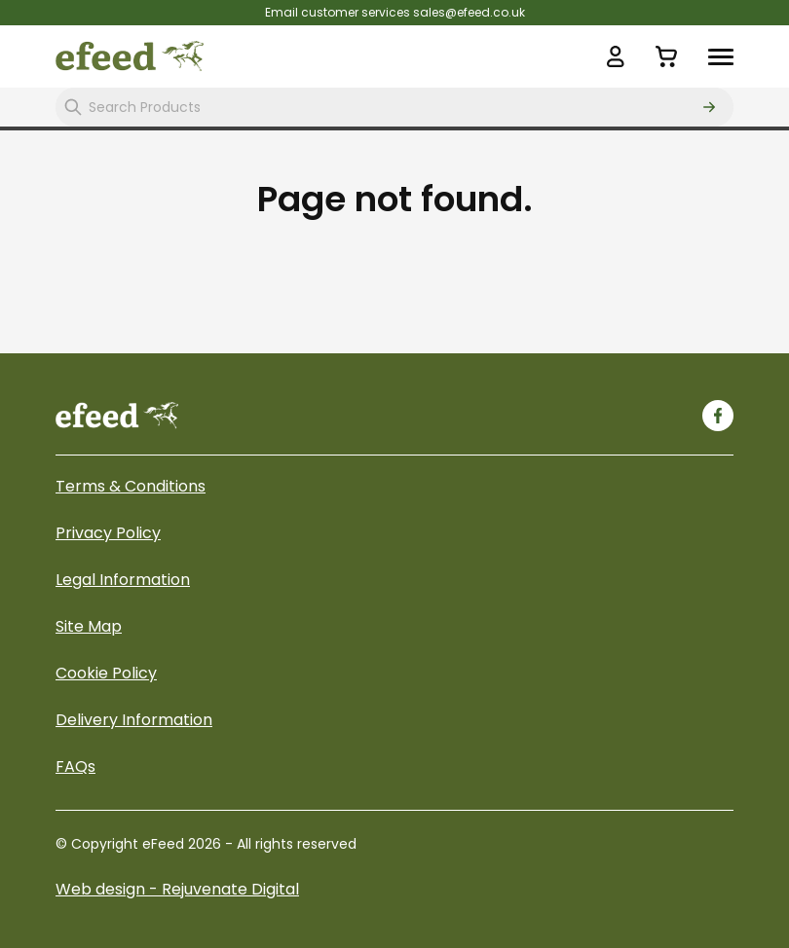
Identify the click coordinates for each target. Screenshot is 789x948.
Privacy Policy (108, 533)
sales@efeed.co (460, 12)
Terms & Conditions (131, 486)
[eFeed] (117, 415)
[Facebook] (717, 415)
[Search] (709, 107)
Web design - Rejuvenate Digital (177, 889)
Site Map (89, 626)
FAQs (75, 766)
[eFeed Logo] (130, 56)
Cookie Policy (106, 673)
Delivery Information (134, 720)
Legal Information (123, 579)
